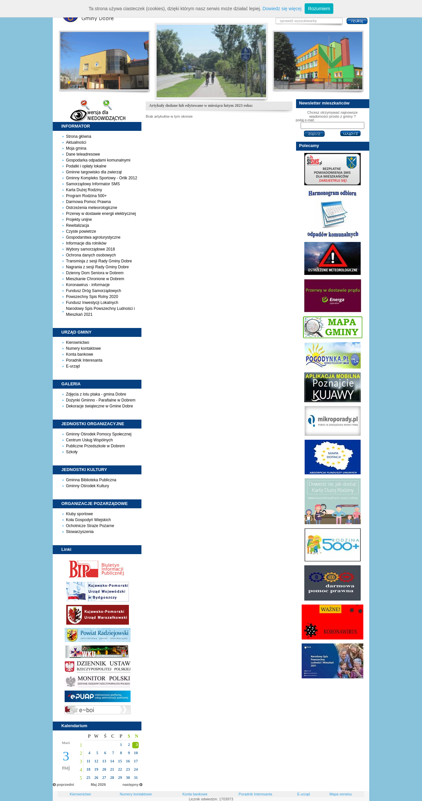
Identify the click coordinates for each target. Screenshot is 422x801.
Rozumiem (319, 8)
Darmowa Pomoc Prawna (88, 201)
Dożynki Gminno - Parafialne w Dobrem (101, 400)
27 (104, 777)
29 (120, 777)
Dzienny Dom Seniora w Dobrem (95, 273)
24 (136, 769)
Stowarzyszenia (80, 531)
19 (96, 769)
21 (112, 769)
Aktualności (76, 142)
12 (96, 761)
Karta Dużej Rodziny (84, 190)
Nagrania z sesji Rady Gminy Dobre (97, 267)
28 (112, 777)
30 (128, 777)
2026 (102, 784)
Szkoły (71, 452)
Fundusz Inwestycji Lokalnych (92, 302)
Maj (94, 784)
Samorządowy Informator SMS (93, 184)
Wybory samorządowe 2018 (90, 249)
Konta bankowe (79, 354)
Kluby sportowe (79, 514)
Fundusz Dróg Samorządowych (93, 290)
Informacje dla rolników (86, 243)
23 (128, 769)
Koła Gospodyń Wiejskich (88, 520)
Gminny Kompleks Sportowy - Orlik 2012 (101, 178)
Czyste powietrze (81, 231)
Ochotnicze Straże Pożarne (90, 525)
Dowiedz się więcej (281, 8)
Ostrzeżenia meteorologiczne (91, 207)
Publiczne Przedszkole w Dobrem (95, 446)
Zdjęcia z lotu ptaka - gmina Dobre (96, 394)
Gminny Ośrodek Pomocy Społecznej (99, 434)
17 (136, 761)
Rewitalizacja (77, 225)
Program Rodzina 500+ (86, 195)
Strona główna (78, 136)
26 (96, 777)
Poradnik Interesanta (84, 360)
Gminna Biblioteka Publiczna (91, 480)
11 (88, 761)
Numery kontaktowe (83, 348)
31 (136, 777)
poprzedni (65, 784)
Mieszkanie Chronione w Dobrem (95, 279)
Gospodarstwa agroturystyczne (93, 237)
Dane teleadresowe (83, 154)
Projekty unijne (79, 219)
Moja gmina (76, 148)
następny (130, 784)
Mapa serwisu (340, 794)
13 (104, 761)
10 (136, 753)
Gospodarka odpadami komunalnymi (98, 160)
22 (120, 769)
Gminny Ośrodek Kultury (87, 486)
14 (112, 761)
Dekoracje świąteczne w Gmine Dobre (99, 406)
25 (88, 777)
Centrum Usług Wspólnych (89, 440)
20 (104, 769)
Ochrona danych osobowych (91, 255)
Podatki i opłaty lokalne (86, 166)
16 (128, 761)
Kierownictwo (77, 342)
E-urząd (73, 366)
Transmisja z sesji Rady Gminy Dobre (99, 261)
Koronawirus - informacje (88, 284)
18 (88, 769)
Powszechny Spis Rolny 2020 (92, 296)
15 (120, 761)
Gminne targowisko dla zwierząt (94, 172)
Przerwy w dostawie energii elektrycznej (101, 213)
